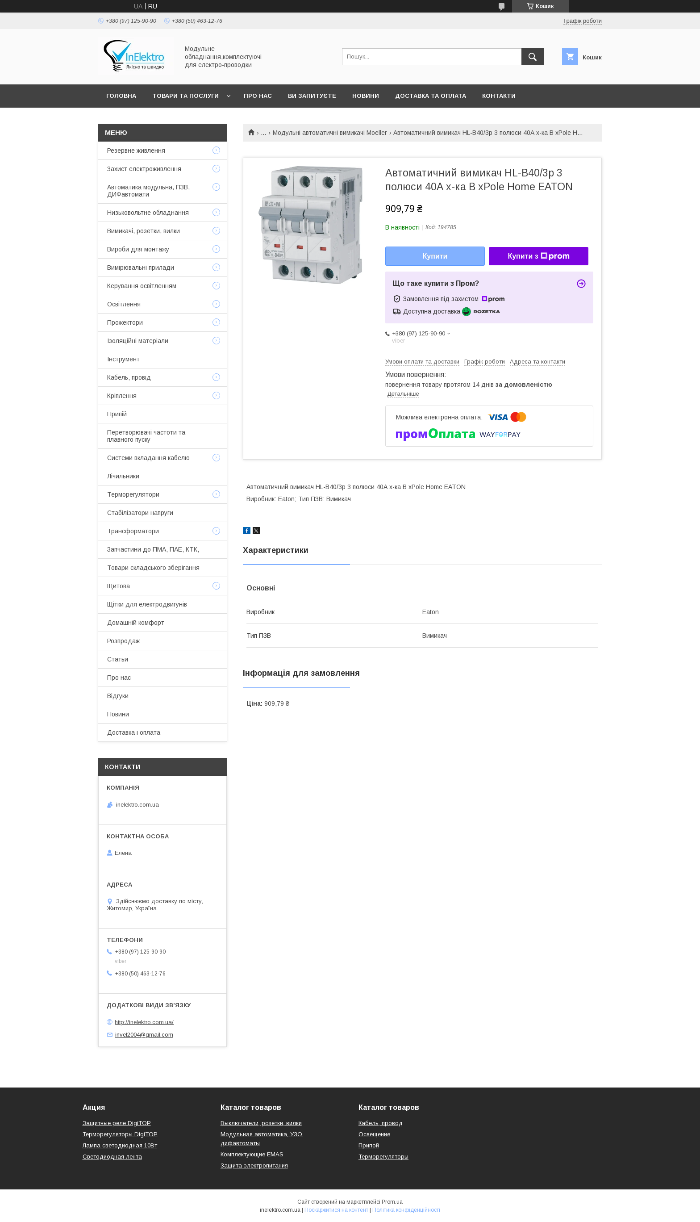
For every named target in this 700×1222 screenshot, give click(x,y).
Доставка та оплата (430, 95)
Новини (365, 95)
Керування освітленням (141, 285)
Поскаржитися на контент (336, 1210)
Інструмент (123, 359)
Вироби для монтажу (138, 249)
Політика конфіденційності (406, 1210)
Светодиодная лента (112, 1156)
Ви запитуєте (312, 95)
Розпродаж (123, 640)
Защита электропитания (254, 1165)
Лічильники (123, 476)
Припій (117, 414)
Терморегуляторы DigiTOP (120, 1134)
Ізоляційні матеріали (137, 340)
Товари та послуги (185, 95)
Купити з (538, 256)
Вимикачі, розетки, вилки (143, 230)
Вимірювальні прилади (140, 267)
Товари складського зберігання (153, 567)
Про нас (258, 95)
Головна (121, 95)
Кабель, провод (380, 1123)
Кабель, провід (129, 377)
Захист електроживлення (144, 168)
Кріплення (122, 395)
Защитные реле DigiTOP (117, 1123)
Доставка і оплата (133, 732)
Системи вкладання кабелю (148, 457)
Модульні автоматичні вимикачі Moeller (330, 132)
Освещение (374, 1134)
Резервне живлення (136, 150)
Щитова (118, 586)
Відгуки (118, 695)
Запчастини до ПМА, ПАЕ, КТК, (153, 549)
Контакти (499, 95)
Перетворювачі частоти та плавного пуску (146, 436)
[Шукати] (532, 56)
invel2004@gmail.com (144, 1034)
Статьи (117, 659)
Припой (368, 1145)
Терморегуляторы (383, 1156)
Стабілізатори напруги (140, 512)
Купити (435, 256)
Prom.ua (392, 1202)
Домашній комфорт (135, 622)
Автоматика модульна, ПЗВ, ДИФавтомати (148, 191)
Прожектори (125, 322)
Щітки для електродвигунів (147, 604)
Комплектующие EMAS (252, 1154)
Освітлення (124, 304)
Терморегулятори (133, 494)
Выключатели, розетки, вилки (261, 1123)
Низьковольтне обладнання (148, 212)
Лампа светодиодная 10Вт (120, 1145)
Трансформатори (133, 531)
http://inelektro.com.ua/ (144, 1021)
